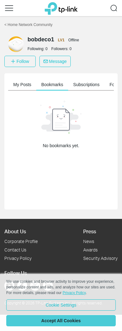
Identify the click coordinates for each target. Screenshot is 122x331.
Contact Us (15, 249)
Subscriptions (87, 84)
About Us (15, 231)
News (88, 241)
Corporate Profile (21, 241)
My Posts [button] (24, 84)
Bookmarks (53, 84)
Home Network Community (28, 25)
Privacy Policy (18, 258)
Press (89, 231)
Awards (90, 249)
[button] (9, 8)
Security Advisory (100, 258)
